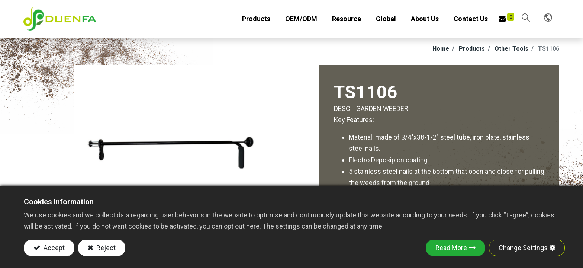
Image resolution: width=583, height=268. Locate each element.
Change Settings (523, 248)
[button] (525, 19)
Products (472, 51)
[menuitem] (300, 20)
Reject (105, 248)
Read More (451, 248)
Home (440, 51)
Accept (53, 248)
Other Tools (511, 51)
